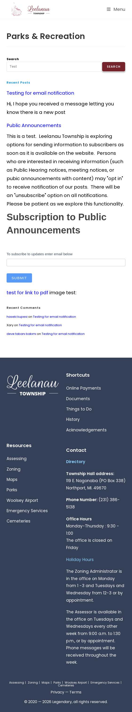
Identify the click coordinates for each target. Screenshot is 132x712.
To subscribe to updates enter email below (39, 254)
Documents (78, 399)
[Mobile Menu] (116, 9)
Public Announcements (34, 125)
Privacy (57, 692)
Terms (75, 692)
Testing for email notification (40, 93)
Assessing (17, 458)
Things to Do (79, 409)
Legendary (62, 701)
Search (13, 59)
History (73, 419)
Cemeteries (18, 521)
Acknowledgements (86, 430)
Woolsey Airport (22, 500)
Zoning (13, 469)
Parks (12, 490)
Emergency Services (27, 511)
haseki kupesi (17, 316)
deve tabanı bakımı (21, 334)
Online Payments (83, 388)
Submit (19, 278)
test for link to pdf (27, 292)
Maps (12, 479)
